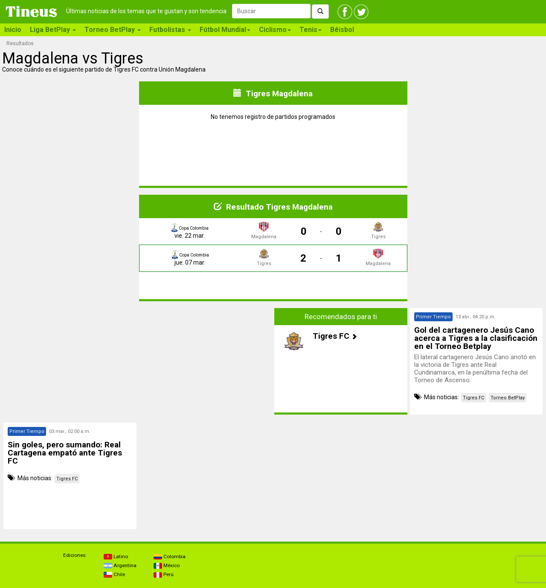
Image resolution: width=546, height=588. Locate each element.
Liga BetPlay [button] (53, 30)
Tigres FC (473, 398)
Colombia (170, 556)
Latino (116, 556)
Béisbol (342, 30)
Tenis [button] (310, 30)
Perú (164, 574)
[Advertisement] (70, 361)
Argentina (120, 565)
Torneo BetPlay (508, 398)
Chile (114, 574)
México (167, 565)
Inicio (12, 30)
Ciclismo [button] (275, 30)
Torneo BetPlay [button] (112, 30)
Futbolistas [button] (170, 30)
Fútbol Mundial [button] (225, 30)
